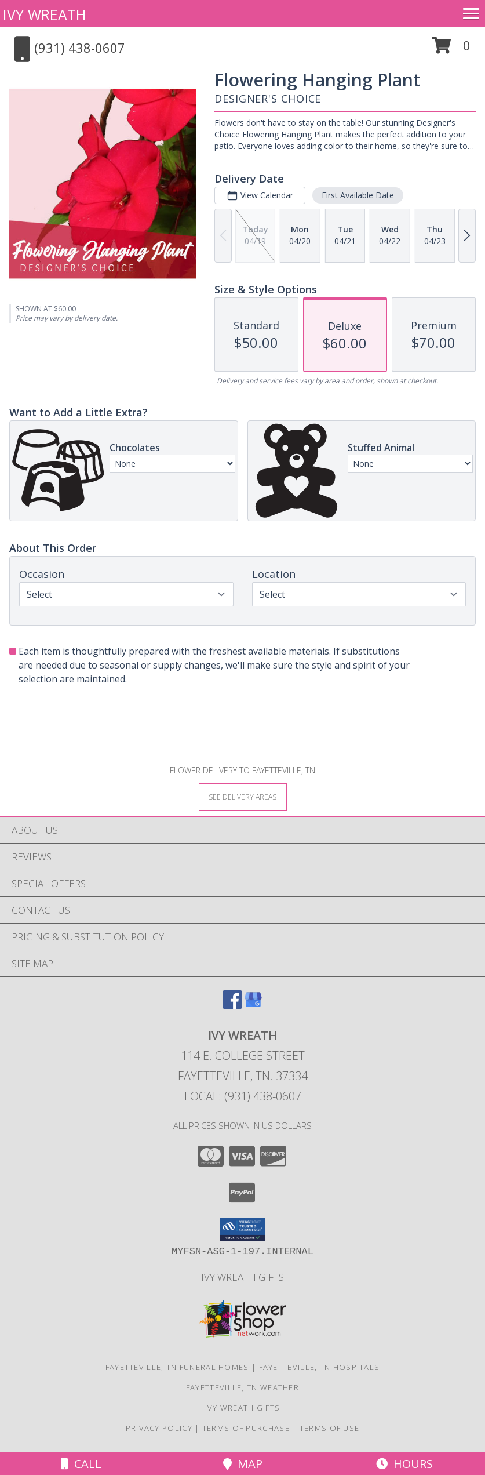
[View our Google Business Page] (253, 1005)
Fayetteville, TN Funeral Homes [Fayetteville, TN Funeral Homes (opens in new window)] (177, 1367)
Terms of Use (330, 1428)
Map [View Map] (242, 1464)
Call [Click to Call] (81, 1464)
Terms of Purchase (246, 1428)
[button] (451, 50)
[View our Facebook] (232, 1005)
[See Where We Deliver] (243, 796)
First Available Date (358, 195)
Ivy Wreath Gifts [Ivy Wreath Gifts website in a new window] (242, 1277)
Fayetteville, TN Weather (242, 1387)
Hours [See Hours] (404, 1464)
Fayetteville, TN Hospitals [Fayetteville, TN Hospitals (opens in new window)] (319, 1367)
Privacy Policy (159, 1428)
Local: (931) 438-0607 (242, 1096)
